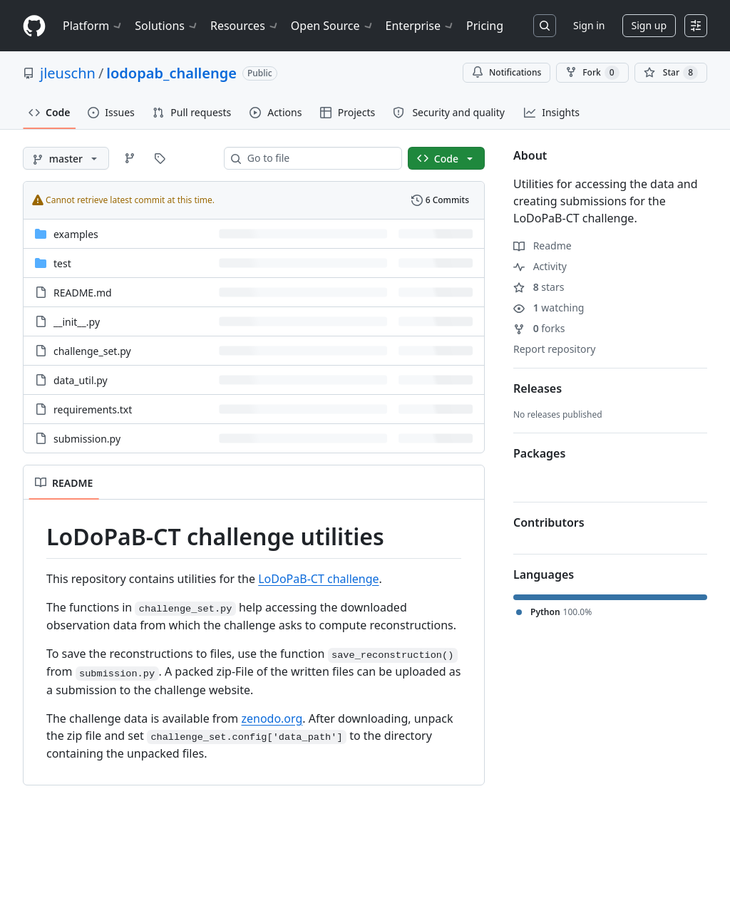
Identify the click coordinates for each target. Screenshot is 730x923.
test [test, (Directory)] (62, 263)
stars (538, 287)
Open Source (332, 25)
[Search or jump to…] (544, 25)
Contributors (549, 522)
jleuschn (68, 73)
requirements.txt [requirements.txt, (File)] (92, 409)
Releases (537, 388)
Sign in (589, 25)
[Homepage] (34, 26)
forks (539, 328)
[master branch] (66, 158)
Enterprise (420, 25)
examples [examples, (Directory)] (75, 234)
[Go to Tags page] (160, 158)
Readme (542, 245)
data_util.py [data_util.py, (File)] (80, 380)
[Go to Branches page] (130, 158)
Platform (93, 25)
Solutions (167, 25)
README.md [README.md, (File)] (82, 292)
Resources (244, 25)
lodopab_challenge (171, 73)
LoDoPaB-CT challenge (318, 579)
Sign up (649, 25)
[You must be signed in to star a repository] (670, 73)
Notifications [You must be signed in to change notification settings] (506, 72)
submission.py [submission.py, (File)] (86, 438)
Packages (539, 453)
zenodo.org (271, 718)
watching (548, 307)
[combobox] (318, 158)
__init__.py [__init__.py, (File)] (76, 322)
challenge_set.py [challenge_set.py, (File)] (92, 351)
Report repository (554, 349)
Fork (592, 73)
